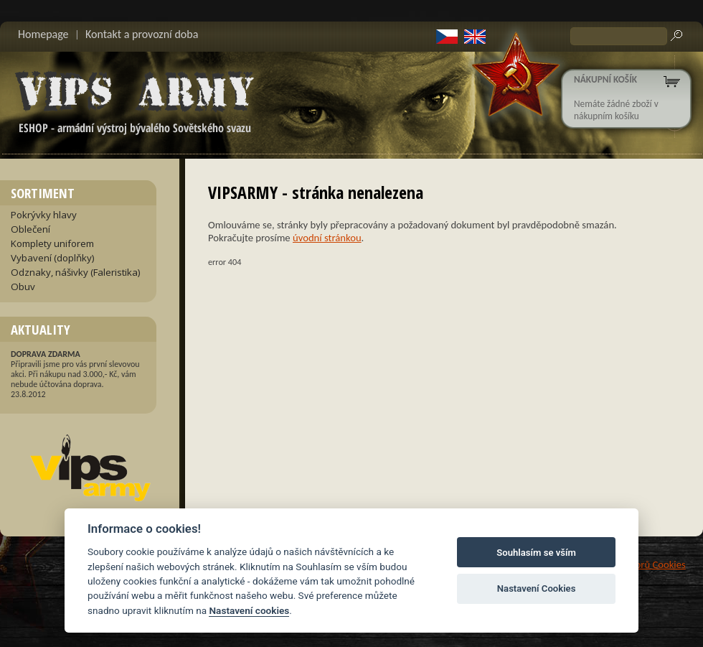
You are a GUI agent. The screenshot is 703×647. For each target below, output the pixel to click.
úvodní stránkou (327, 237)
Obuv (23, 286)
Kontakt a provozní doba (141, 34)
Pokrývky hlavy (44, 214)
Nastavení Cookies (536, 588)
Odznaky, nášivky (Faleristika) (76, 272)
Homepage (43, 34)
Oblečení (30, 229)
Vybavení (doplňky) (53, 257)
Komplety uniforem (52, 243)
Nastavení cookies (249, 610)
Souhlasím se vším (536, 552)
